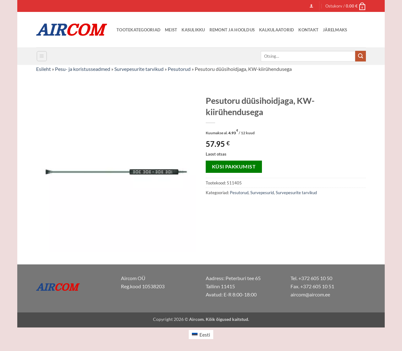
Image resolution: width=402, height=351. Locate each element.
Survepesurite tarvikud (139, 69)
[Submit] (360, 56)
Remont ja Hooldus (232, 29)
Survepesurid (262, 192)
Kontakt (308, 29)
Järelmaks (335, 29)
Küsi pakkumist (234, 166)
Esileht (43, 69)
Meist (171, 29)
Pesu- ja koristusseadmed (82, 69)
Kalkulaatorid (276, 29)
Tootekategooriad (138, 29)
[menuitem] (201, 334)
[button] (311, 6)
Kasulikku (193, 29)
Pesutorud (179, 69)
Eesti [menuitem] (204, 335)
